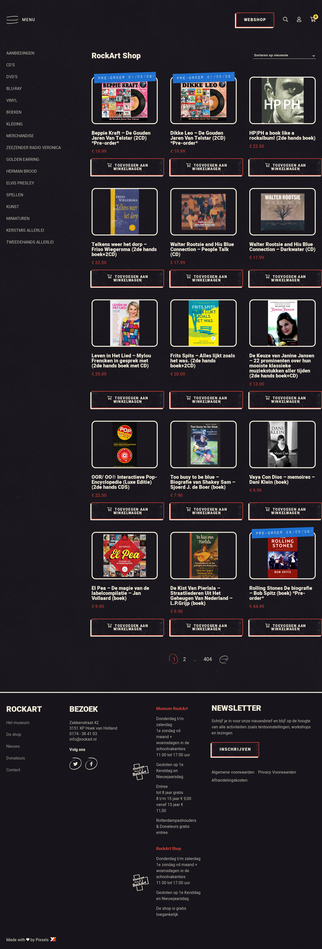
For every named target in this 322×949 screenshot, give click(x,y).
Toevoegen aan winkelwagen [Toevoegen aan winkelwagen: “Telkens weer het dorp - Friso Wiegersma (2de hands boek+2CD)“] (128, 278)
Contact (13, 770)
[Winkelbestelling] (284, 56)
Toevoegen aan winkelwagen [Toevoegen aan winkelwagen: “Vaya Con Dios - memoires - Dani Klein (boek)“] (286, 511)
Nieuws (13, 746)
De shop (13, 734)
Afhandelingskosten (230, 780)
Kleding (14, 124)
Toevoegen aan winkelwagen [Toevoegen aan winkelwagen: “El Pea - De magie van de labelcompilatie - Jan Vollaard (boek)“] (128, 627)
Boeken (13, 112)
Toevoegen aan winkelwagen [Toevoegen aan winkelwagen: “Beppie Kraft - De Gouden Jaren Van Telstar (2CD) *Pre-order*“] (128, 167)
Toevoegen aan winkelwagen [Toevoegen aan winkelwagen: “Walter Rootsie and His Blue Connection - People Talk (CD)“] (207, 278)
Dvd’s (12, 76)
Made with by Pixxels (31, 940)
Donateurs (15, 758)
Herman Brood (21, 171)
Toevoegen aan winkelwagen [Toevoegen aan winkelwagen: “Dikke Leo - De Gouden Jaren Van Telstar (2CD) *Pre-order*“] (207, 167)
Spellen (14, 195)
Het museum (17, 723)
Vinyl (11, 100)
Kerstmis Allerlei (25, 230)
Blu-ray (14, 88)
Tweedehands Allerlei (30, 242)
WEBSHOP (255, 20)
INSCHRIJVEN (235, 750)
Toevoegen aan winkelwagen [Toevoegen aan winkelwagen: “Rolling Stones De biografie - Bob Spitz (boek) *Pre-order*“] (286, 627)
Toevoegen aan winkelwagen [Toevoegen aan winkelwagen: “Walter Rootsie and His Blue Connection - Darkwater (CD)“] (286, 278)
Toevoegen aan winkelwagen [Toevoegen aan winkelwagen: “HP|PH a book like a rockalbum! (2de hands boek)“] (286, 167)
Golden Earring (22, 159)
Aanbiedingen (20, 53)
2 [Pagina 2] (184, 659)
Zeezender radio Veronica (33, 147)
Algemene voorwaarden (233, 772)
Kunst (12, 206)
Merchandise (20, 135)
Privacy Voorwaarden (277, 772)
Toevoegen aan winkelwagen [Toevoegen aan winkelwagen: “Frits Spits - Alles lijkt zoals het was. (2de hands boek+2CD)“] (207, 400)
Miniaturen (17, 218)
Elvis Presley (20, 183)
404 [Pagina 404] (208, 659)
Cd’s (10, 65)
